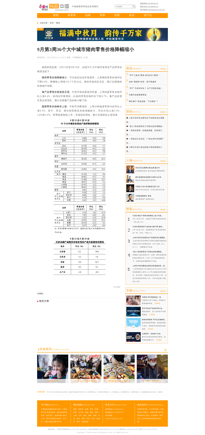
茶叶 (78, 422)
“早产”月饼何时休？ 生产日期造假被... (146, 88)
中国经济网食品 (103, 392)
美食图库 (54, 349)
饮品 (93, 418)
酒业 (83, 418)
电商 (90, 415)
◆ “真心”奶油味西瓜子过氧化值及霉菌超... (145, 126)
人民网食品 (115, 392)
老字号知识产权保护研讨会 (152, 308)
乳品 (88, 418)
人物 (134, 160)
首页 (52, 23)
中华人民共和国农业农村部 (57, 392)
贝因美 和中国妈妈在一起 (151, 297)
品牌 (88, 15)
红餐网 (160, 392)
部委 (117, 15)
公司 (80, 415)
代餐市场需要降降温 (138, 95)
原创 (133, 111)
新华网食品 (91, 392)
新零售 (72, 15)
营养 (102, 15)
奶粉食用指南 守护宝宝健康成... (154, 320)
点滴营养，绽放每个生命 (151, 334)
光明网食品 (135, 392)
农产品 (148, 15)
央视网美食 (125, 392)
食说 (133, 68)
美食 (78, 418)
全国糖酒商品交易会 (148, 392)
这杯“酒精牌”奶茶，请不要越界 (142, 82)
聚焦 (58, 23)
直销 (95, 415)
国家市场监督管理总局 (77, 392)
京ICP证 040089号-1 (80, 429)
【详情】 (157, 303)
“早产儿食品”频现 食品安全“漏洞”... (145, 75)
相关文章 (44, 301)
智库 (75, 412)
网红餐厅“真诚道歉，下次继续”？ (143, 101)
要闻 (56, 15)
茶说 (132, 15)
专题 (135, 290)
